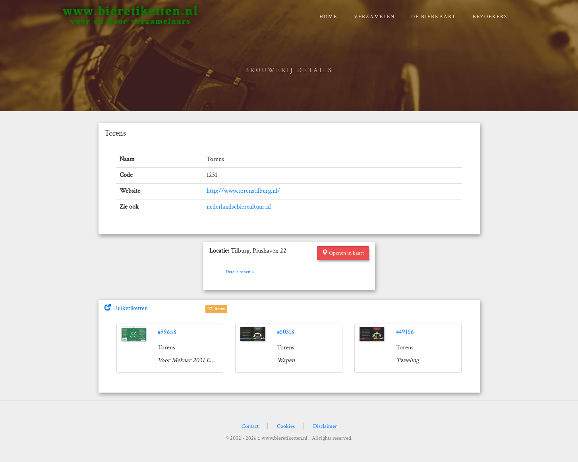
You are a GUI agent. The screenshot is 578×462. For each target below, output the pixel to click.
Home (328, 16)
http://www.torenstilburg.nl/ (243, 191)
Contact (250, 426)
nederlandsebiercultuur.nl (239, 207)
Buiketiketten (126, 308)
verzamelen (374, 16)
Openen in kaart (343, 253)
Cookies (286, 426)
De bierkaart (433, 16)
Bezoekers (490, 16)
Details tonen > (240, 272)
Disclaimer (325, 426)
